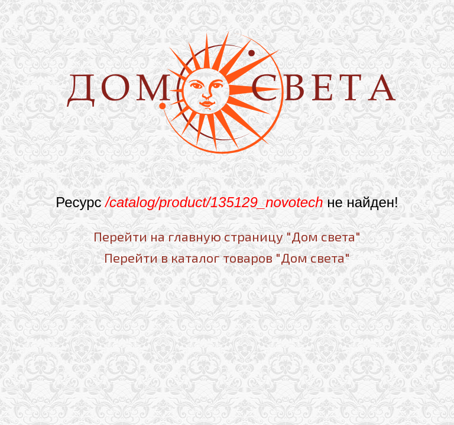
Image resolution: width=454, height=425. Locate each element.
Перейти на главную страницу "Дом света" (227, 236)
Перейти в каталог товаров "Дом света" (227, 257)
